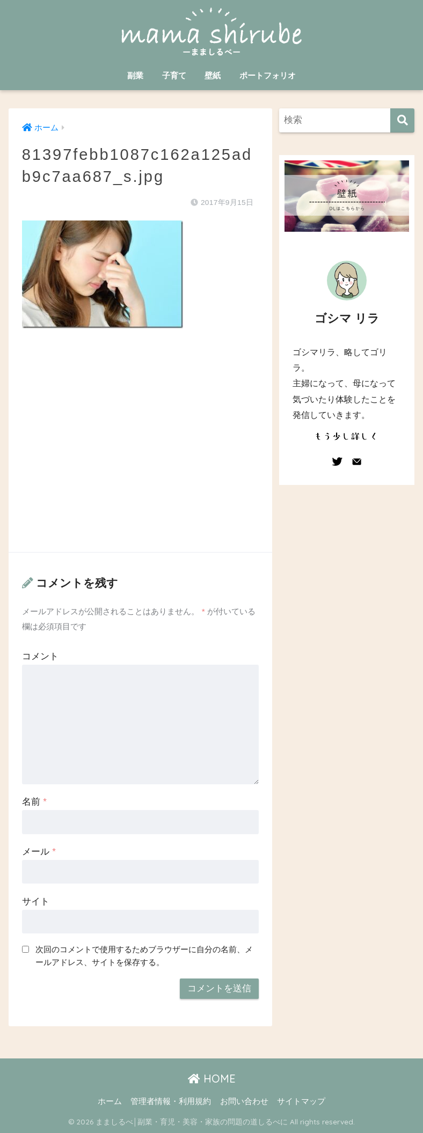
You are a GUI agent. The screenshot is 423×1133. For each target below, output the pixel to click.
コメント (40, 656)
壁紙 (213, 75)
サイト (35, 901)
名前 (34, 802)
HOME (212, 1078)
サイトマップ (301, 1101)
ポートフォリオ (267, 75)
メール (38, 852)
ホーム (110, 1101)
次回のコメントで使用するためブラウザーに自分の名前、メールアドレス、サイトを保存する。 (144, 956)
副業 (135, 75)
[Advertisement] (140, 451)
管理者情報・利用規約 (170, 1101)
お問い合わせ (244, 1101)
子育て (174, 75)
